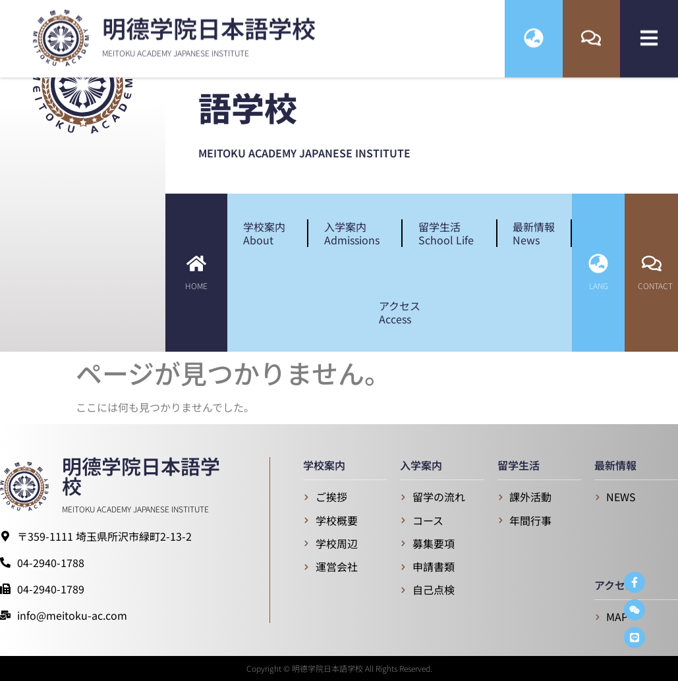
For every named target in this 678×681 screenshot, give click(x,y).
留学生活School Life (449, 233)
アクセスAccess (399, 312)
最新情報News (534, 233)
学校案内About (267, 233)
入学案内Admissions (355, 233)
